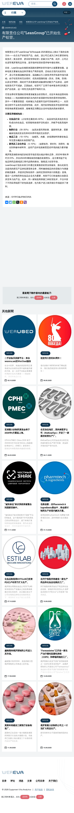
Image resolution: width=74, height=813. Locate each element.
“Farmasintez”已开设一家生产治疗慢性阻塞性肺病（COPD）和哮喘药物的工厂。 (54, 653)
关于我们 (53, 780)
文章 (29, 780)
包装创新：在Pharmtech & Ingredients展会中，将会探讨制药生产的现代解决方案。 (54, 507)
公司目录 (40, 780)
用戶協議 (39, 790)
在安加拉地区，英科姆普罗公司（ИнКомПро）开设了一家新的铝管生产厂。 (54, 432)
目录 (4, 780)
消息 (21, 780)
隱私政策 (50, 790)
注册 (53, 298)
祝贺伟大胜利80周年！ (51, 358)
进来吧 (39, 298)
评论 (12, 780)
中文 (65, 12)
